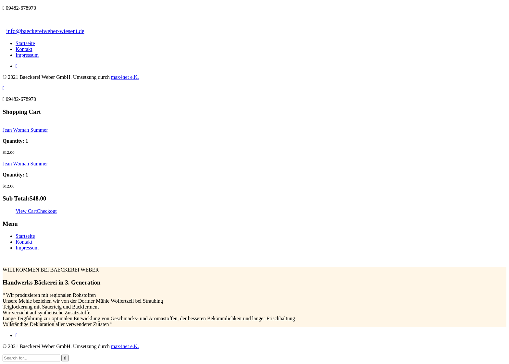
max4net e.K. (125, 77)
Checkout (46, 211)
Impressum (27, 55)
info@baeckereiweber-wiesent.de (45, 31)
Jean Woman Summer (25, 130)
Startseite (25, 43)
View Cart (26, 211)
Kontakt (24, 49)
